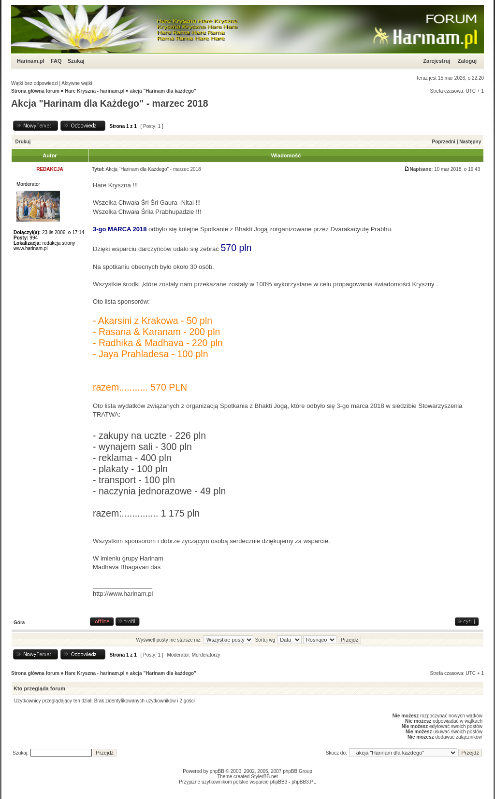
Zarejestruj (436, 61)
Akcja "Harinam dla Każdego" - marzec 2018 (109, 103)
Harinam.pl (30, 61)
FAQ (56, 61)
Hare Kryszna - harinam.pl (94, 91)
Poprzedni (443, 141)
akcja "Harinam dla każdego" (163, 91)
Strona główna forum (35, 91)
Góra (19, 622)
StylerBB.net (264, 776)
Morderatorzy (206, 655)
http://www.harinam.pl (123, 593)
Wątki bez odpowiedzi (34, 83)
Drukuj (23, 141)
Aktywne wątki (76, 83)
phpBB (217, 771)
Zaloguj (467, 61)
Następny (470, 141)
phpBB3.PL (303, 782)
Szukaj (76, 61)
